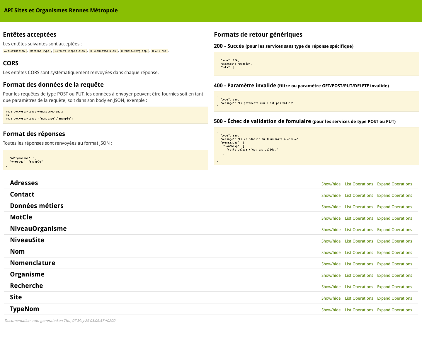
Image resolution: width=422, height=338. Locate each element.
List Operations (359, 184)
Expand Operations (394, 184)
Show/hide (331, 184)
